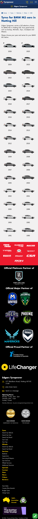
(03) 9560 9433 (11, 387)
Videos (4, 477)
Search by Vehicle (7, 433)
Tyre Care (5, 440)
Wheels (5, 444)
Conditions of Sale (23, 518)
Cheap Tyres (6, 493)
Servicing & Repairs (8, 458)
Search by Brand (7, 437)
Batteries (4, 454)
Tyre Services (6, 461)
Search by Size (6, 435)
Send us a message (12, 391)
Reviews (5, 480)
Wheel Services (6, 463)
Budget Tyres (6, 490)
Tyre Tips (4, 442)
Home (4, 13)
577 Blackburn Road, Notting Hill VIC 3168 (19, 383)
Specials (5, 468)
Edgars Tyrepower (19, 6)
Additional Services (8, 465)
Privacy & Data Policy (12, 518)
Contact (5, 470)
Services (5, 451)
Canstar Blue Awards (8, 488)
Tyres (4, 430)
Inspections (5, 456)
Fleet (4, 472)
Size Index (5, 486)
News (4, 475)
